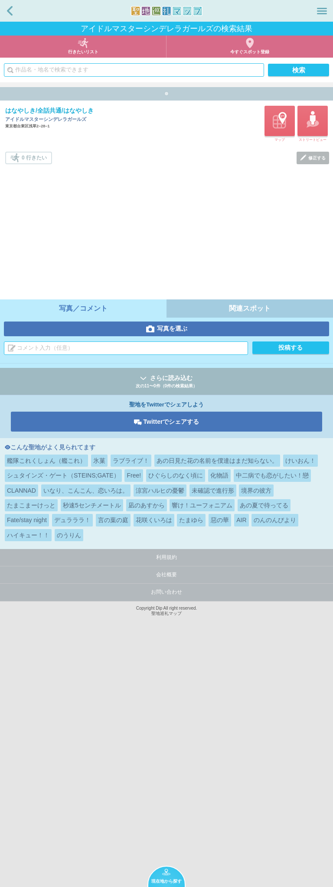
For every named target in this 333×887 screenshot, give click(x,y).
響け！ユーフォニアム (202, 750)
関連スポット (250, 553)
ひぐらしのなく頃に (175, 720)
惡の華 (220, 764)
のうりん (69, 780)
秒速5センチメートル (92, 750)
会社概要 (166, 819)
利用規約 (166, 802)
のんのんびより (275, 764)
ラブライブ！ (131, 705)
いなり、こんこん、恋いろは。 (85, 735)
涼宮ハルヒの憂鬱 (160, 735)
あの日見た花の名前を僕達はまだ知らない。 (217, 705)
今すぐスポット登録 (249, 51)
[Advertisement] (167, 474)
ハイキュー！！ (28, 780)
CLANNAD (21, 735)
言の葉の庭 (113, 764)
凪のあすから (146, 750)
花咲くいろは (154, 764)
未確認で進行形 (213, 735)
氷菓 (99, 705)
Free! (134, 720)
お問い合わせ (166, 837)
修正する (317, 402)
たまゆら (191, 764)
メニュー (322, 11)
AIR (241, 764)
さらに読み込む (166, 626)
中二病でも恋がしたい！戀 (272, 720)
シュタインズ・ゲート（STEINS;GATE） (63, 720)
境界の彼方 (256, 735)
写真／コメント (83, 553)
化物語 (219, 720)
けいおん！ (300, 705)
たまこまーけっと (31, 750)
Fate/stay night (27, 764)
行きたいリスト (83, 51)
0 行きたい (34, 403)
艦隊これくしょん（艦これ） (46, 705)
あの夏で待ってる (264, 750)
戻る (10, 11)
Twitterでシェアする (171, 666)
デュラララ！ (72, 764)
